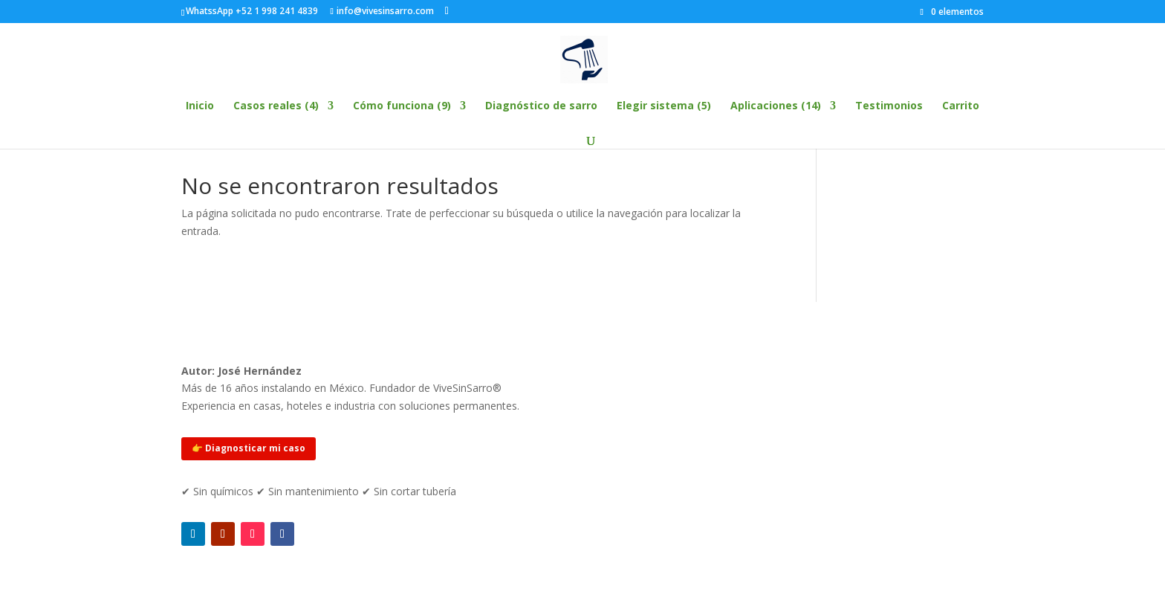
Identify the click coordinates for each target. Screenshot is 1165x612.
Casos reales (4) (276, 106)
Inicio (200, 106)
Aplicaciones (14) (775, 106)
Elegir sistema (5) (664, 106)
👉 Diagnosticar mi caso (248, 448)
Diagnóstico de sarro (541, 106)
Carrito (960, 106)
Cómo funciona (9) (402, 106)
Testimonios (889, 106)
